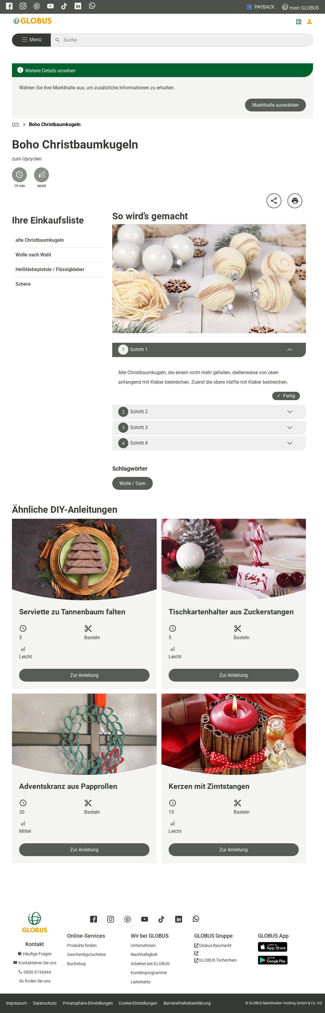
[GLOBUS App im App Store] (275, 947)
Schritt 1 (133, 350)
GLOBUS (300, 7)
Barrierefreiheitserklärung (187, 1003)
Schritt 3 (133, 428)
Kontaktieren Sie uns (37, 962)
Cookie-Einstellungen (138, 1003)
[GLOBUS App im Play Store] (273, 960)
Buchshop (76, 963)
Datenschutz (45, 1003)
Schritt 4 (133, 443)
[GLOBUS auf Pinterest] (36, 6)
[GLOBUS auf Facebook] (9, 6)
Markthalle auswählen (275, 105)
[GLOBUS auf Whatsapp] (92, 6)
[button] (31, 40)
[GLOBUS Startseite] (33, 21)
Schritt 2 (133, 412)
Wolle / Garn (132, 483)
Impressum (16, 1003)
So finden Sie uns (34, 981)
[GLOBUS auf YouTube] (50, 6)
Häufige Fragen (37, 953)
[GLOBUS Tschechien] (215, 958)
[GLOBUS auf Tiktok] (64, 6)
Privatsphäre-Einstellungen (88, 1003)
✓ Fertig (286, 396)
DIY (15, 124)
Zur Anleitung (84, 675)
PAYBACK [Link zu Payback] (260, 7)
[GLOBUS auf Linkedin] (78, 6)
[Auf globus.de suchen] (185, 40)
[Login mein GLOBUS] (309, 21)
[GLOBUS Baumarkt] (213, 946)
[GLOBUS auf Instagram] (23, 6)
